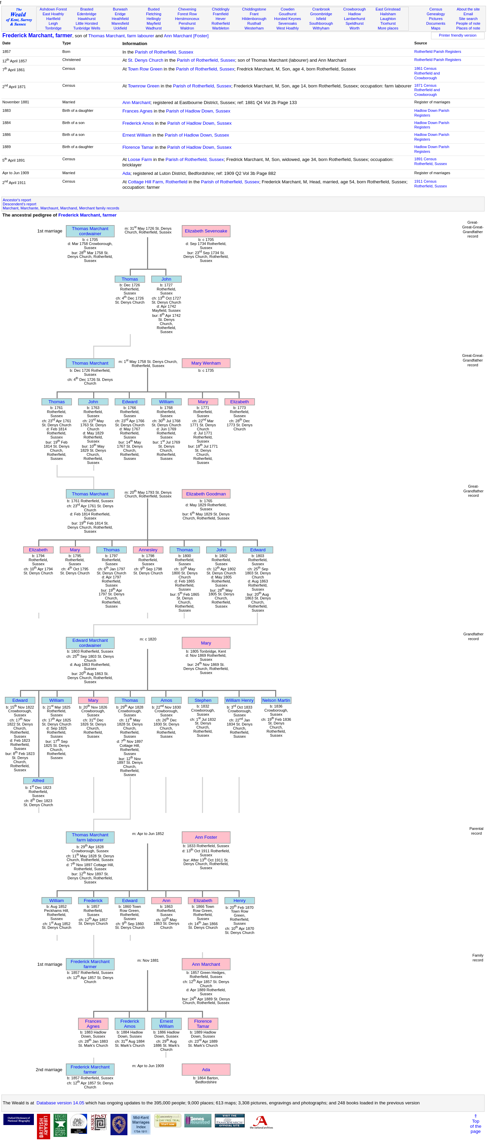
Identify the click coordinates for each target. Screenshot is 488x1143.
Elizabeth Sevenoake (206, 230)
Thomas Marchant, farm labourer (121, 35)
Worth (354, 28)
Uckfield (120, 28)
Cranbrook (321, 9)
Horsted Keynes (287, 19)
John (166, 279)
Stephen (203, 700)
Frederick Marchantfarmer (90, 964)
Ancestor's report (17, 200)
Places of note (468, 28)
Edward (129, 401)
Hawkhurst (87, 19)
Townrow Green (143, 85)
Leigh (53, 23)
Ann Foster (206, 837)
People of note (468, 23)
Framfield (220, 14)
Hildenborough (254, 19)
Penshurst (187, 23)
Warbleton (220, 28)
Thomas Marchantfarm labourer (90, 837)
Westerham (254, 28)
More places (388, 28)
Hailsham (388, 14)
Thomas (130, 279)
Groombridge (321, 14)
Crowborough (354, 9)
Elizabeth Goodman (206, 493)
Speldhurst (355, 23)
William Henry (239, 700)
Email (468, 14)
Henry (239, 900)
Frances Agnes (137, 111)
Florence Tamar (138, 147)
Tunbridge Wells (86, 28)
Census (435, 9)
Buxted (154, 9)
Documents (435, 23)
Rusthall (254, 23)
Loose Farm (140, 159)
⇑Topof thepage (475, 1124)
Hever (221, 19)
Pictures (436, 19)
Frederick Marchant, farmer (37, 35)
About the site (468, 9)
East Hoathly (53, 14)
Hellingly (154, 19)
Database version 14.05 (60, 1102)
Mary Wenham (206, 363)
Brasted (86, 9)
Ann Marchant (136, 102)
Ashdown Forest (53, 9)
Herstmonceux (187, 19)
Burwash (120, 9)
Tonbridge (53, 28)
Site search (468, 19)
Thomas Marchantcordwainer (90, 231)
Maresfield (120, 23)
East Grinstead (387, 9)
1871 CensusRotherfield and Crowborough (427, 90)
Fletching (153, 14)
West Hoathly (288, 28)
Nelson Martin (276, 700)
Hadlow (354, 14)
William (166, 401)
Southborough (321, 23)
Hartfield (53, 19)
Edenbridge (87, 14)
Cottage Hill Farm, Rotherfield (157, 181)
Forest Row (187, 14)
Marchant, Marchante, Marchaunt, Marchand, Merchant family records (61, 208)
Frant (254, 14)
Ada (126, 173)
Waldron (187, 28)
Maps (435, 28)
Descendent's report (19, 204)
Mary (203, 401)
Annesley (148, 549)
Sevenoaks (287, 23)
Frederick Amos (138, 123)
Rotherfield (220, 23)
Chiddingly (220, 9)
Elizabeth (239, 401)
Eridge (120, 14)
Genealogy (436, 14)
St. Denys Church (145, 60)
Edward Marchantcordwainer (90, 643)
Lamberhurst (354, 19)
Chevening (187, 9)
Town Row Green (145, 69)
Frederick (93, 900)
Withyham (321, 28)
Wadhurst (154, 28)
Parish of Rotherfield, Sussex (164, 52)
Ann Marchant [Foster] (186, 35)
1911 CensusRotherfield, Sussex (430, 183)
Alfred (38, 780)
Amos (166, 700)
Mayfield (154, 23)
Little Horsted (87, 23)
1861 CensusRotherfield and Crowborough (427, 73)
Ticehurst (387, 23)
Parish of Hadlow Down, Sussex (198, 111)
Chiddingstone (254, 9)
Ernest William (136, 135)
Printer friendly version (457, 35)
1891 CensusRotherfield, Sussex (430, 161)
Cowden (287, 9)
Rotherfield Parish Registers (437, 51)
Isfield (321, 19)
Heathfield (120, 19)
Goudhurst (288, 14)
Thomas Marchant (90, 363)
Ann (166, 900)
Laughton (388, 19)
